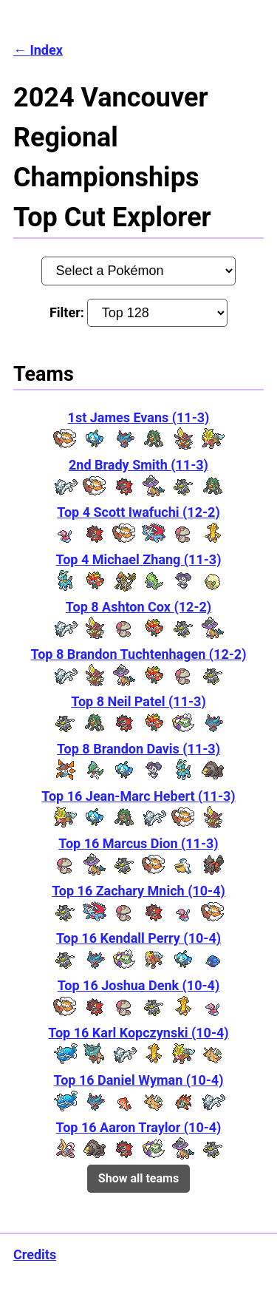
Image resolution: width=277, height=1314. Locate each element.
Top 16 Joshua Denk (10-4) (139, 985)
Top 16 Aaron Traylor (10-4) (139, 1127)
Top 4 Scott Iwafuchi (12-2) (138, 512)
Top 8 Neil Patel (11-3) (138, 701)
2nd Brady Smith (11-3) (138, 465)
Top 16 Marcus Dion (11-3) (138, 843)
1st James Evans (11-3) (139, 417)
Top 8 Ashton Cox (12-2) (138, 606)
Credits (34, 1254)
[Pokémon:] (138, 271)
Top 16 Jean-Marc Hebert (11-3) (138, 796)
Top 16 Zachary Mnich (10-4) (138, 890)
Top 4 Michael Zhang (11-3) (139, 559)
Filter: (138, 313)
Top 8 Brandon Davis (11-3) (138, 748)
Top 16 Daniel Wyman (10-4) (139, 1080)
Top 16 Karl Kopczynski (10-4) (138, 1032)
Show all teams (138, 1178)
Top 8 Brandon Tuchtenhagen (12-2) (139, 654)
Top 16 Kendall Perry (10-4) (138, 938)
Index (46, 50)
